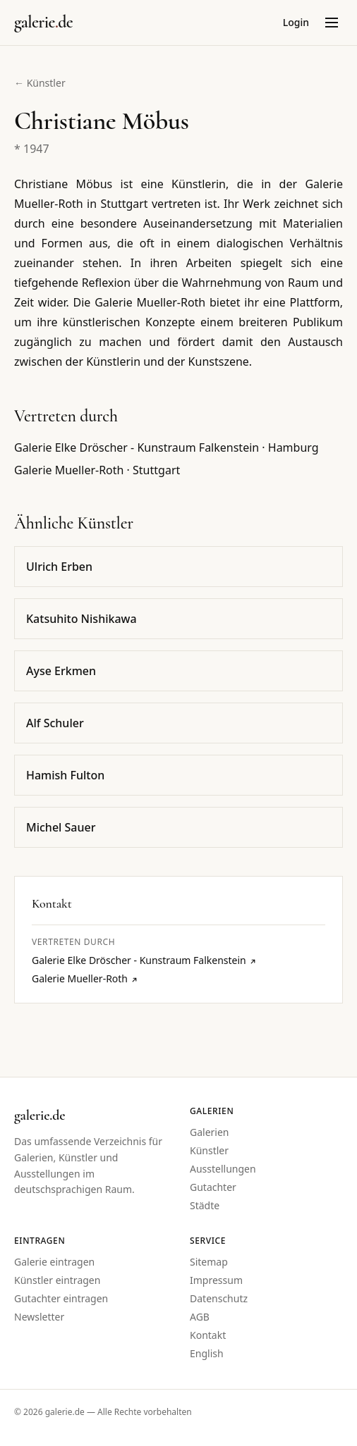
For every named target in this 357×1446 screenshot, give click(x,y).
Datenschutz (219, 1298)
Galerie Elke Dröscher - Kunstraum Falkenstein (144, 960)
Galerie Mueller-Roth (85, 978)
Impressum (216, 1280)
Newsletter (39, 1316)
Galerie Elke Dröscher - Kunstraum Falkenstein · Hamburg (166, 447)
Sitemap (209, 1261)
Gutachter (213, 1187)
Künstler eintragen (57, 1280)
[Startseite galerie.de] (43, 22)
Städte (204, 1205)
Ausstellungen (223, 1168)
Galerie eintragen (54, 1261)
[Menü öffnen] (331, 22)
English (207, 1353)
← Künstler (40, 82)
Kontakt (208, 1335)
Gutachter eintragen (61, 1298)
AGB (200, 1316)
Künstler (209, 1150)
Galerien (209, 1132)
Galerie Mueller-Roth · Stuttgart (97, 470)
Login (296, 22)
